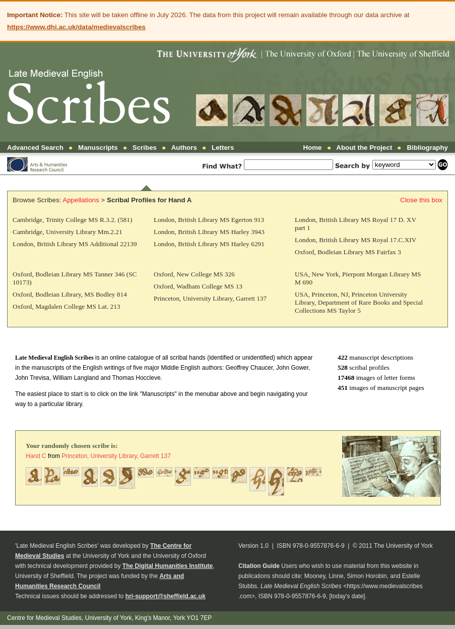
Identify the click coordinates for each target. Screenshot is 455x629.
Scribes (145, 147)
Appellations (80, 200)
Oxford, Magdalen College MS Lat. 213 (66, 306)
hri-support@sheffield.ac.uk (165, 596)
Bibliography (427, 147)
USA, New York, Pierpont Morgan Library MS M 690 (358, 278)
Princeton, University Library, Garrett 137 (210, 298)
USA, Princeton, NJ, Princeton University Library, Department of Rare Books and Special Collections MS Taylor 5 (359, 302)
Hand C (36, 456)
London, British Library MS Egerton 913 (209, 219)
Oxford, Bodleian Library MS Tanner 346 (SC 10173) (75, 278)
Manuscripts (98, 147)
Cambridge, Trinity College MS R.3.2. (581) (72, 219)
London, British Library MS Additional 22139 (75, 244)
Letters (223, 147)
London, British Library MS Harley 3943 (209, 232)
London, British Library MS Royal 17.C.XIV (355, 240)
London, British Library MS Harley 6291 (209, 244)
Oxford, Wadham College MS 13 (198, 286)
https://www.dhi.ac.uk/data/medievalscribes (76, 27)
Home (312, 147)
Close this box (421, 200)
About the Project (364, 147)
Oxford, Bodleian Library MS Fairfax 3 (348, 252)
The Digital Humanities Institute (167, 565)
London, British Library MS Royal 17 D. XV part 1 (355, 224)
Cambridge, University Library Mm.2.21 (67, 232)
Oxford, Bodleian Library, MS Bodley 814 (70, 294)
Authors (184, 147)
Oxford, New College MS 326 (194, 274)
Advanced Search (35, 147)
